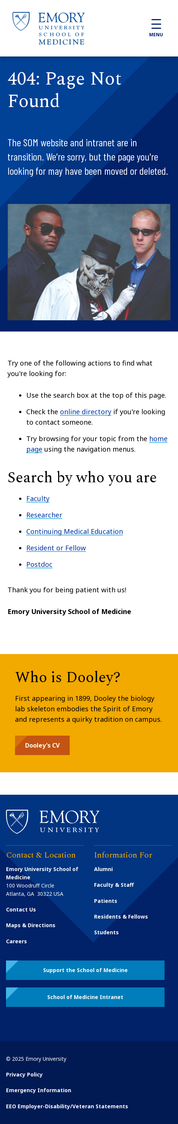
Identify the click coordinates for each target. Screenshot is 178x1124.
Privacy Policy (24, 1074)
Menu (156, 28)
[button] (42, 745)
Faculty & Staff (114, 884)
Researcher (44, 514)
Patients (105, 900)
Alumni (103, 869)
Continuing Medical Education (74, 531)
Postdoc (39, 564)
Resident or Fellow (56, 547)
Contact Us (21, 909)
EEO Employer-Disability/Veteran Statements (67, 1106)
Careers (16, 941)
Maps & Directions (30, 925)
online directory (85, 411)
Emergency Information (38, 1090)
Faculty (37, 498)
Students (106, 932)
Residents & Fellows (121, 916)
